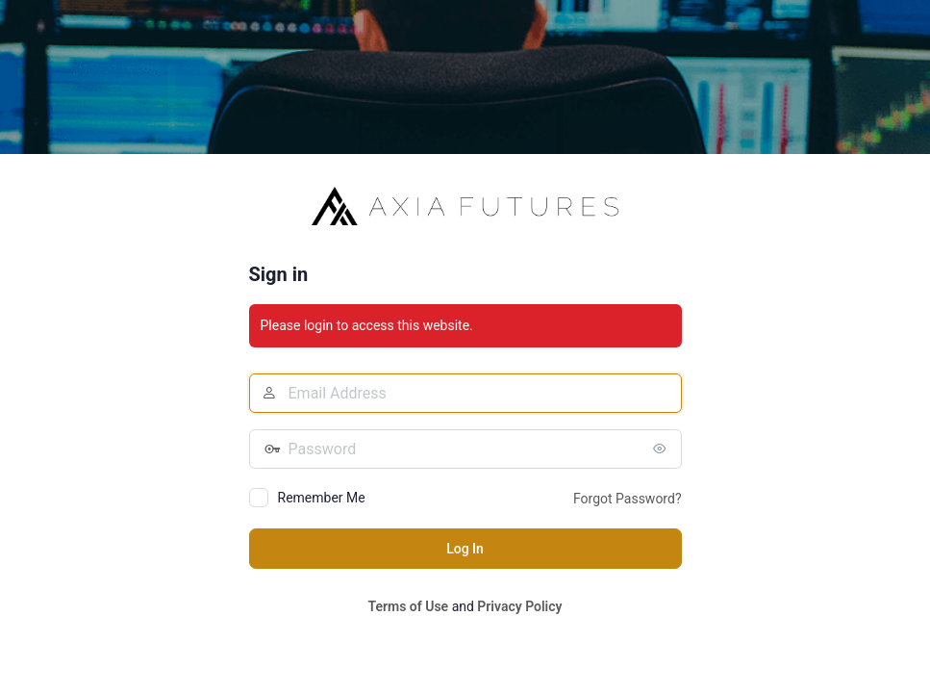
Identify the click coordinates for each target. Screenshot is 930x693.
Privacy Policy (519, 606)
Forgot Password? (627, 498)
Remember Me (321, 497)
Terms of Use (407, 606)
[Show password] (662, 448)
